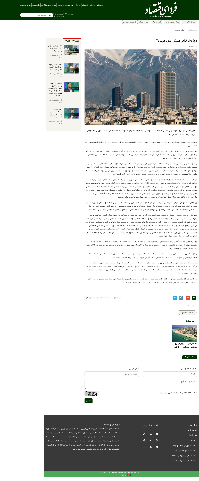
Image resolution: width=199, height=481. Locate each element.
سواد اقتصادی (171, 25)
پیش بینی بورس (154, 25)
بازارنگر (92, 5)
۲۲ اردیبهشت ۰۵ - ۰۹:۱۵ (31, 79)
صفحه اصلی (174, 33)
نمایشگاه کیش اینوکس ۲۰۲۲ (166, 465)
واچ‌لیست (36, 5)
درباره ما (175, 429)
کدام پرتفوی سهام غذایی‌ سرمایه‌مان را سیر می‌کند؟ (31, 51)
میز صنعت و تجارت (65, 5)
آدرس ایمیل (113, 372)
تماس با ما (174, 434)
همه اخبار (174, 439)
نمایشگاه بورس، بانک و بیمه (167, 449)
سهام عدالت (125, 25)
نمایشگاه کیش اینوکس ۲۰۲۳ (166, 460)
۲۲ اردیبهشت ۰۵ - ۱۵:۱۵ (31, 102)
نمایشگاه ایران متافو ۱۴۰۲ (167, 454)
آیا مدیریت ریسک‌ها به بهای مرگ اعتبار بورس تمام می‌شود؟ (30, 113)
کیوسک (85, 5)
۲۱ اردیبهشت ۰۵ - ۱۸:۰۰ (31, 60)
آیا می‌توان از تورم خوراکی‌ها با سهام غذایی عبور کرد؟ (31, 70)
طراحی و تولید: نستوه (101, 479)
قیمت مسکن (110, 25)
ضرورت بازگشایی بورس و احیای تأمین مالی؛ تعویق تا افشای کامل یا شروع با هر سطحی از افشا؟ (30, 92)
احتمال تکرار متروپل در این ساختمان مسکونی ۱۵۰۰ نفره (167, 349)
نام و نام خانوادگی (171, 372)
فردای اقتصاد (155, 10)
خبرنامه (175, 444)
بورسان (77, 5)
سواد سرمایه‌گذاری (48, 5)
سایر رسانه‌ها (161, 33)
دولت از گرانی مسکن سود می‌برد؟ (158, 44)
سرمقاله (100, 5)
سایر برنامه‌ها (25, 5)
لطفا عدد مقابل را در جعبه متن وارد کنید (160, 397)
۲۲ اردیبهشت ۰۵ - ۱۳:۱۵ (31, 121)
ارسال (64, 405)
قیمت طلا (138, 25)
